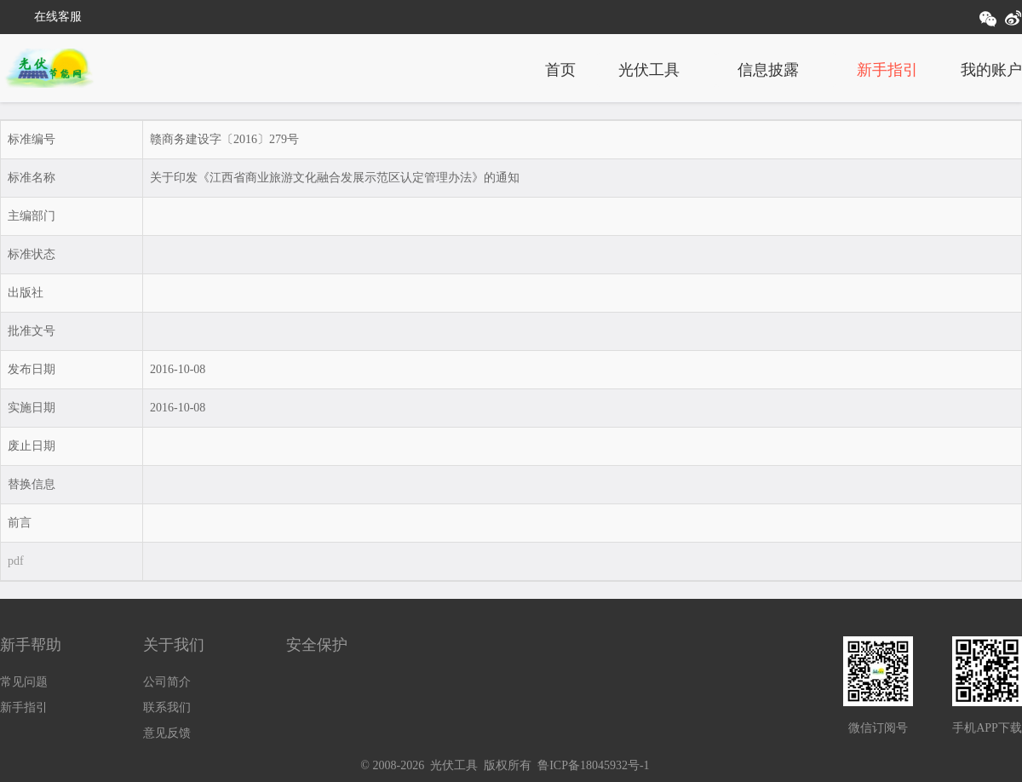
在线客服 (58, 16)
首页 (560, 69)
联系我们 (167, 707)
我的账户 (991, 69)
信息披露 (768, 69)
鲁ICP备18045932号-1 (593, 765)
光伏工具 (649, 69)
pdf (16, 561)
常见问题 (24, 682)
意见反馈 (167, 733)
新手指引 (887, 69)
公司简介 (167, 682)
